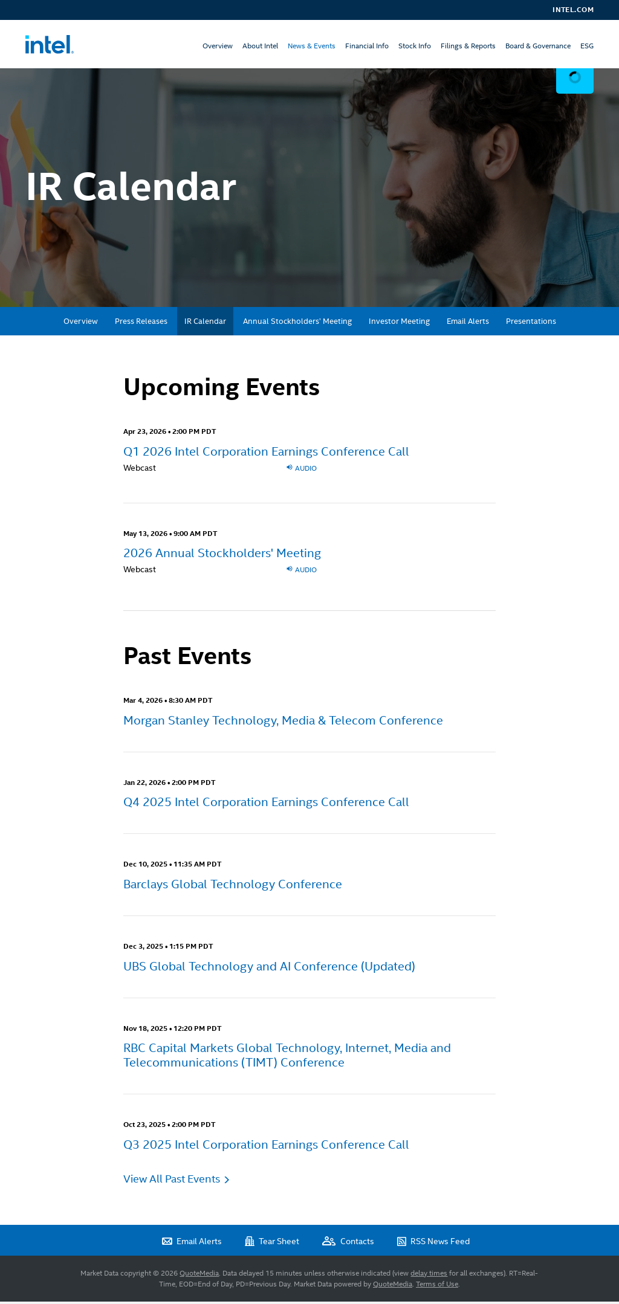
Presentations (531, 323)
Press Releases (141, 323)
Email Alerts (468, 323)
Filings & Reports (468, 46)
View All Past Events (171, 1181)
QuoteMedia (199, 1275)
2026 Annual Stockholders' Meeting (222, 555)
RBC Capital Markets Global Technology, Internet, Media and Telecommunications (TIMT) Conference (287, 1058)
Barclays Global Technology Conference (232, 886)
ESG (587, 46)
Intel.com (573, 10)
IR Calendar (205, 323)
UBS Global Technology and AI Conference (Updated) (269, 968)
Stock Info (414, 46)
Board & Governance (538, 46)
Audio (301, 470)
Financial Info (367, 46)
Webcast (139, 470)
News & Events (311, 46)
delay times (428, 1275)
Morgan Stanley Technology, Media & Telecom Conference (283, 723)
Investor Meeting (399, 323)
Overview (218, 46)
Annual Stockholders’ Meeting (297, 323)
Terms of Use (437, 1286)
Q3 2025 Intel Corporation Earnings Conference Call (266, 1147)
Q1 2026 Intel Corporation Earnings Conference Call (266, 454)
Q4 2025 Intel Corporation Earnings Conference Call (266, 805)
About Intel (260, 46)
